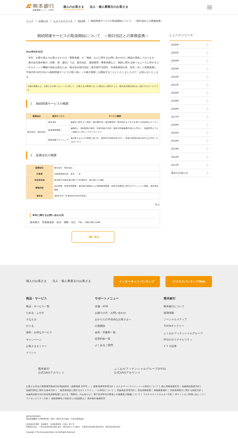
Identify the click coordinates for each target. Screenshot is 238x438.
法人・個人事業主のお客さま (109, 6)
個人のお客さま (73, 6)
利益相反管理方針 (126, 391)
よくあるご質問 (104, 345)
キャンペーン (34, 339)
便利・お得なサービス (39, 332)
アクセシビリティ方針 (37, 399)
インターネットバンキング (137, 281)
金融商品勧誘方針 (191, 387)
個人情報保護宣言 (170, 387)
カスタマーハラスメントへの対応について (137, 387)
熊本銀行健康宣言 (96, 399)
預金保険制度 (144, 391)
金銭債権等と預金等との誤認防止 (68, 399)
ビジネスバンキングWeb (188, 281)
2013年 (82, 21)
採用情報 (169, 312)
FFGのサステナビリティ (178, 339)
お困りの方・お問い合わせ (110, 312)
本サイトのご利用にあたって (189, 395)
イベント (31, 352)
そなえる (31, 319)
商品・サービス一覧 (37, 306)
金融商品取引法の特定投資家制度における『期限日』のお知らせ (58, 395)
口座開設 (100, 325)
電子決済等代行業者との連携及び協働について (117, 395)
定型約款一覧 (102, 338)
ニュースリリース (63, 21)
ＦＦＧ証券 (170, 346)
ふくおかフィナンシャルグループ (183, 333)
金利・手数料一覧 (105, 332)
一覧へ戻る (93, 237)
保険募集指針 (160, 391)
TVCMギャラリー (174, 325)
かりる (30, 325)
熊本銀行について (174, 306)
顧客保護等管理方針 (103, 387)
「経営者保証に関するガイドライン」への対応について (86, 391)
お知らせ (43, 21)
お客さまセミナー (36, 346)
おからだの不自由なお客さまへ (113, 319)
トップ (29, 21)
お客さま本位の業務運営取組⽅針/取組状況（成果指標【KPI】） (58, 387)
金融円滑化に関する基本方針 (40, 391)
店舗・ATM (101, 306)
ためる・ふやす (35, 312)
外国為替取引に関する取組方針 (185, 391)
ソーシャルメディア (175, 319)
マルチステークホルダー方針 (157, 395)
